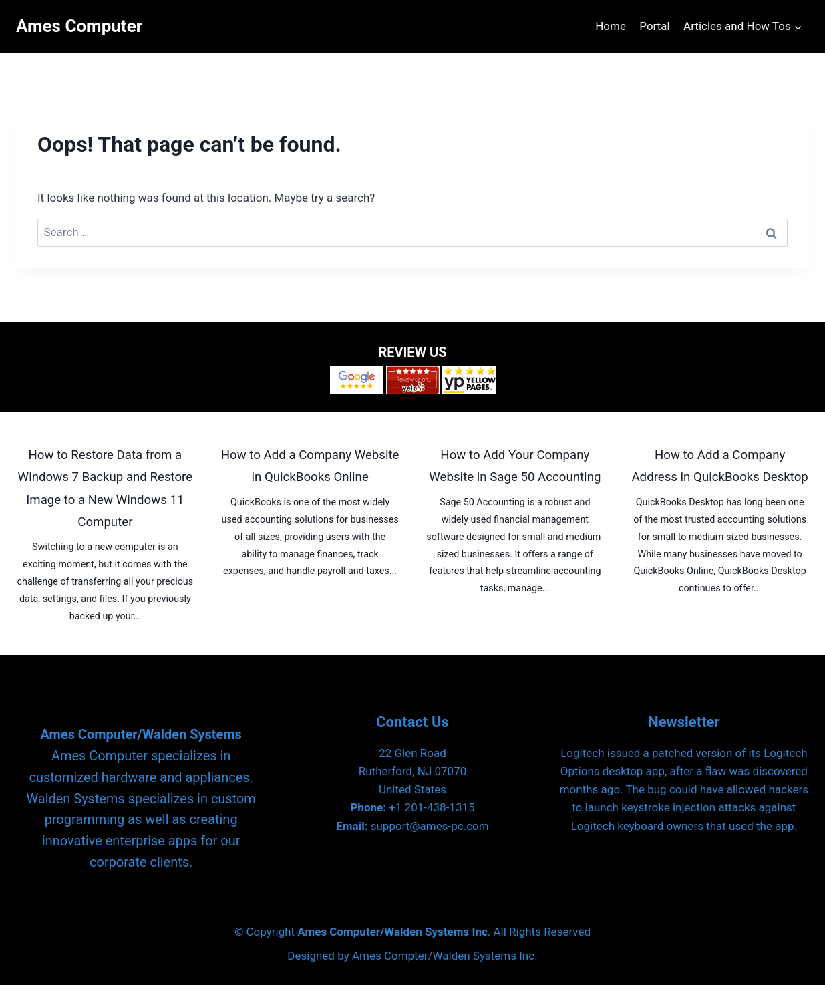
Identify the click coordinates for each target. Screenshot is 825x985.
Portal (654, 26)
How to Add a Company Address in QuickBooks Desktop (719, 466)
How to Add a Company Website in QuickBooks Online (310, 466)
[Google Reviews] (356, 380)
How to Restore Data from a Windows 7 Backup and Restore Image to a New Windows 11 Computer (105, 489)
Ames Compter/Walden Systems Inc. (445, 955)
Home (610, 26)
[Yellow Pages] (469, 380)
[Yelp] (412, 380)
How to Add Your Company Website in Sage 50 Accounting (515, 466)
